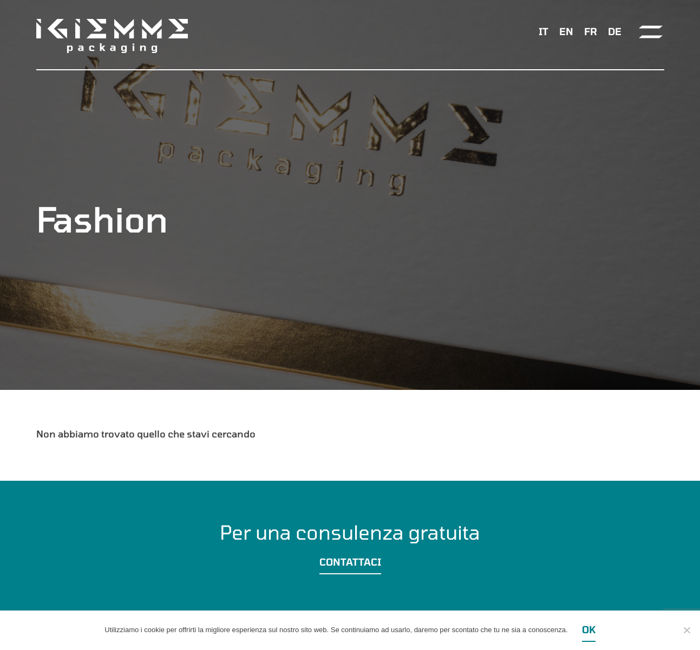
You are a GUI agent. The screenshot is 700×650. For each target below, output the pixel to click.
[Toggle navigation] (650, 32)
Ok (589, 629)
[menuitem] (543, 31)
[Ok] (686, 630)
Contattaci (350, 562)
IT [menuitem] (543, 31)
